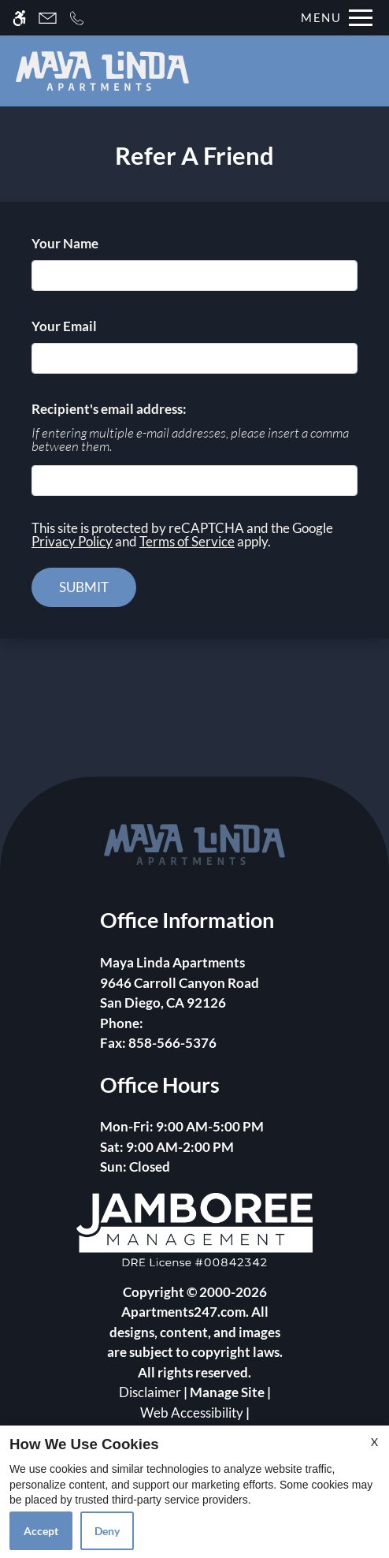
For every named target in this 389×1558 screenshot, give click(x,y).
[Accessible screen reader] (19, 18)
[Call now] (76, 18)
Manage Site (227, 1392)
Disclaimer (150, 1392)
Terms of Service (187, 541)
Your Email (90, 326)
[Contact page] (47, 18)
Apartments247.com (183, 1311)
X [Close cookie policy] (374, 1441)
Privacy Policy (72, 541)
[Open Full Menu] (332, 18)
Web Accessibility (191, 1412)
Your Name (91, 243)
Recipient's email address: (109, 409)
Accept (41, 1531)
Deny (107, 1531)
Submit (84, 587)
